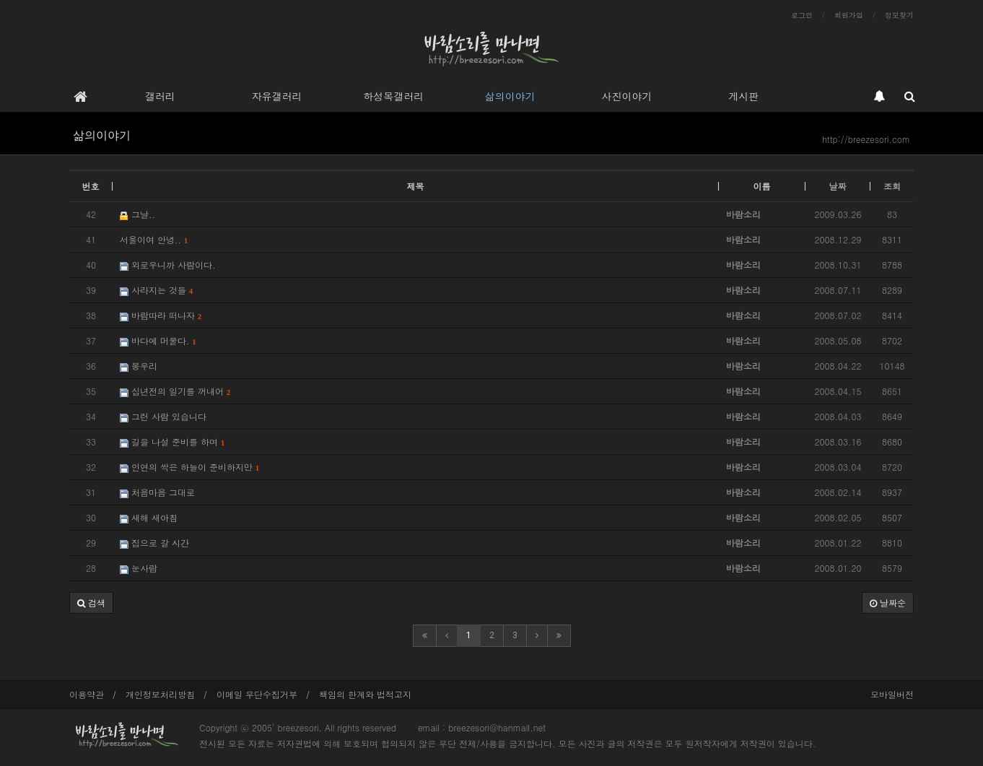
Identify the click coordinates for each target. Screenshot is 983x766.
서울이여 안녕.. (154, 239)
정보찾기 (899, 15)
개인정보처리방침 (160, 694)
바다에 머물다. (158, 340)
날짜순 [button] (888, 602)
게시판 (743, 96)
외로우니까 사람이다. (168, 264)
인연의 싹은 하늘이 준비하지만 (189, 467)
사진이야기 (626, 96)
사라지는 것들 (156, 290)
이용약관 (86, 694)
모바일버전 (892, 694)
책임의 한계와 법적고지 (365, 694)
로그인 (802, 15)
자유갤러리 (276, 96)
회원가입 (848, 15)
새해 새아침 (149, 517)
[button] (91, 603)
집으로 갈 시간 (154, 542)
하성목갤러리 (393, 96)
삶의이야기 (510, 96)
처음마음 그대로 (157, 492)
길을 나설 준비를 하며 (172, 441)
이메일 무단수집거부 (257, 694)
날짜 (838, 186)
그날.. (137, 214)
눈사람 (138, 568)
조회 (892, 186)
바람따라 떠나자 (160, 315)
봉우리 (138, 366)
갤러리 (160, 96)
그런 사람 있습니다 (163, 416)
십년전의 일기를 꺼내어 (175, 391)
